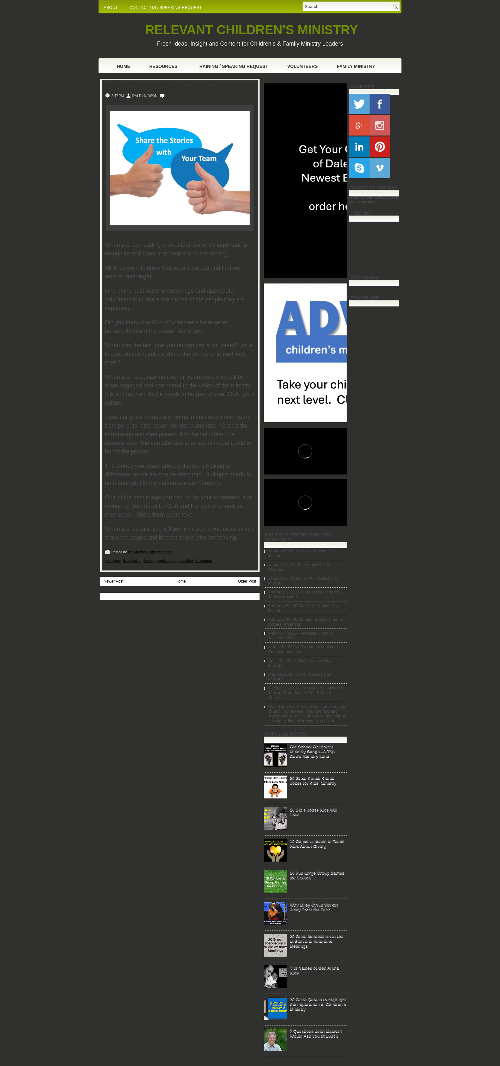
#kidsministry (132, 560)
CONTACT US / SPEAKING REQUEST (165, 7)
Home (123, 66)
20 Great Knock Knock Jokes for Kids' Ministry (313, 780)
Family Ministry (356, 66)
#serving (150, 560)
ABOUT (111, 7)
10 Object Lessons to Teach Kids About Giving (317, 843)
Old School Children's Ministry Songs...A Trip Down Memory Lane (312, 751)
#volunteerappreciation (175, 560)
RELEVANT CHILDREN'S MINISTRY (251, 30)
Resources (163, 66)
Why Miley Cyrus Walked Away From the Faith (314, 907)
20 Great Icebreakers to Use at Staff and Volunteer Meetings (317, 941)
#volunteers (203, 560)
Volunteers (302, 66)
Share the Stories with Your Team (161, 87)
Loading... (358, 286)
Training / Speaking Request (232, 66)
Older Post (247, 581)
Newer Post (113, 581)
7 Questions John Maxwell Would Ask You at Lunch (316, 1033)
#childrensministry (142, 552)
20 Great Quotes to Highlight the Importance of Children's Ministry (318, 1004)
